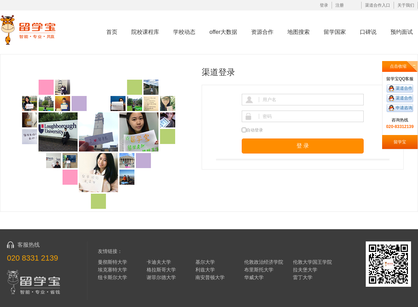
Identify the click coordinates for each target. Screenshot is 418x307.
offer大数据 (223, 32)
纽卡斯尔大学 (112, 277)
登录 (324, 5)
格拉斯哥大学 (161, 269)
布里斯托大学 (258, 269)
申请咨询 (404, 107)
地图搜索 (298, 32)
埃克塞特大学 (112, 269)
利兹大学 (205, 269)
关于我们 (405, 5)
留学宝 (400, 142)
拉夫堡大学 (305, 269)
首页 (111, 32)
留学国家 (335, 32)
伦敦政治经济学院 (263, 262)
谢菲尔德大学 (161, 277)
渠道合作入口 (377, 5)
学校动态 (184, 32)
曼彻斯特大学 (112, 262)
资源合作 (262, 32)
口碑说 (368, 32)
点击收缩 (398, 66)
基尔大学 (205, 262)
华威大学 (254, 277)
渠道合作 (404, 88)
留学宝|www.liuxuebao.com (32, 29)
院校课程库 (145, 32)
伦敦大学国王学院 (312, 262)
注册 (339, 5)
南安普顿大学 (210, 277)
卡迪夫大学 (159, 262)
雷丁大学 (302, 277)
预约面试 (401, 32)
